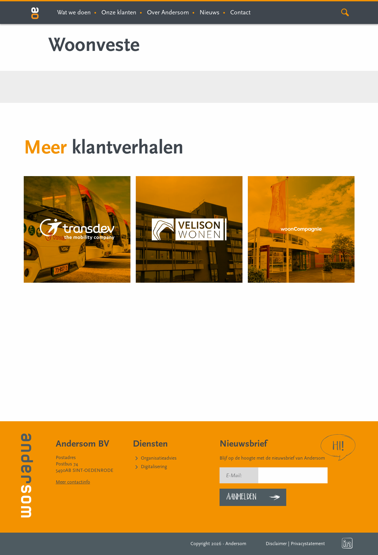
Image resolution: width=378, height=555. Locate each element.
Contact (240, 12)
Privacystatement (308, 543)
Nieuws (210, 12)
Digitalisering (154, 466)
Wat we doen (74, 12)
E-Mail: (234, 476)
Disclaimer (276, 543)
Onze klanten (118, 12)
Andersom (235, 543)
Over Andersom (168, 12)
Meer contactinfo (73, 482)
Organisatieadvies (159, 458)
